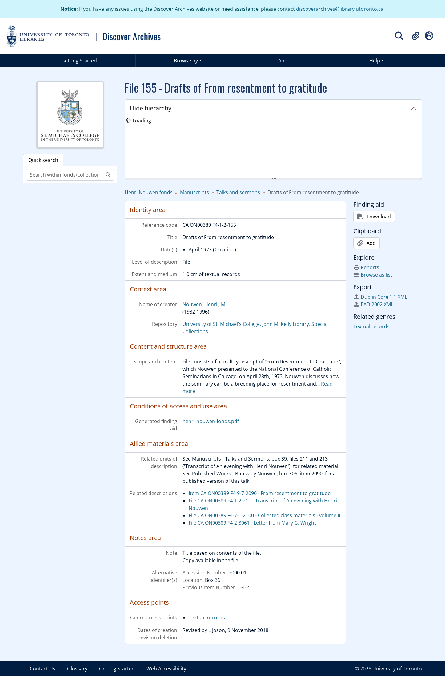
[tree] (273, 147)
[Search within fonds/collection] (64, 175)
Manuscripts (194, 192)
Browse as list (372, 274)
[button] (415, 36)
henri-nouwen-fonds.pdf (210, 421)
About (285, 60)
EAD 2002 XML (373, 304)
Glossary (77, 668)
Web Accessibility (166, 668)
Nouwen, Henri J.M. (204, 304)
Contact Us (42, 668)
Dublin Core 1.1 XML (380, 297)
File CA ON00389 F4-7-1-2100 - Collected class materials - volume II (264, 515)
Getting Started (79, 60)
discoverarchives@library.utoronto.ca (339, 9)
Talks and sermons (238, 192)
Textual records (207, 617)
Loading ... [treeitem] (144, 120)
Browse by (186, 60)
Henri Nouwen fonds (149, 192)
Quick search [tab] (43, 160)
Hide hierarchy (150, 108)
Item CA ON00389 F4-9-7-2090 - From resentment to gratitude (260, 493)
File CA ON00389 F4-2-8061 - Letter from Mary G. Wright (252, 522)
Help (374, 60)
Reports (366, 267)
